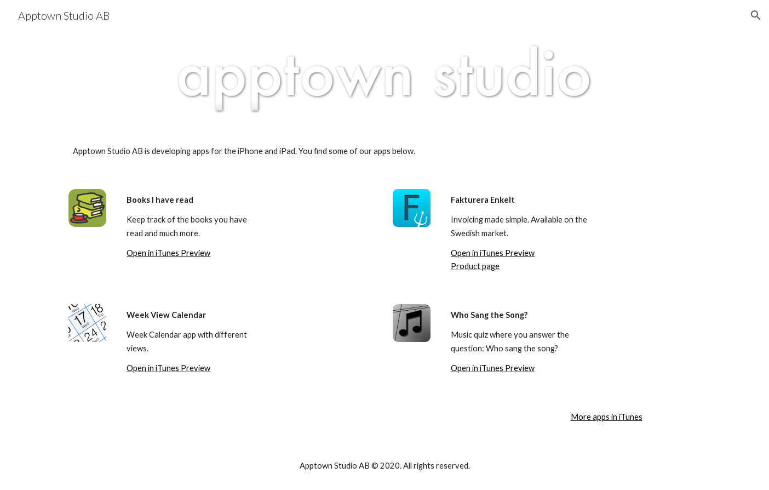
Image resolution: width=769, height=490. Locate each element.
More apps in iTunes (606, 416)
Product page (475, 266)
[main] (384, 151)
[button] (756, 15)
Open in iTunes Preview (168, 253)
